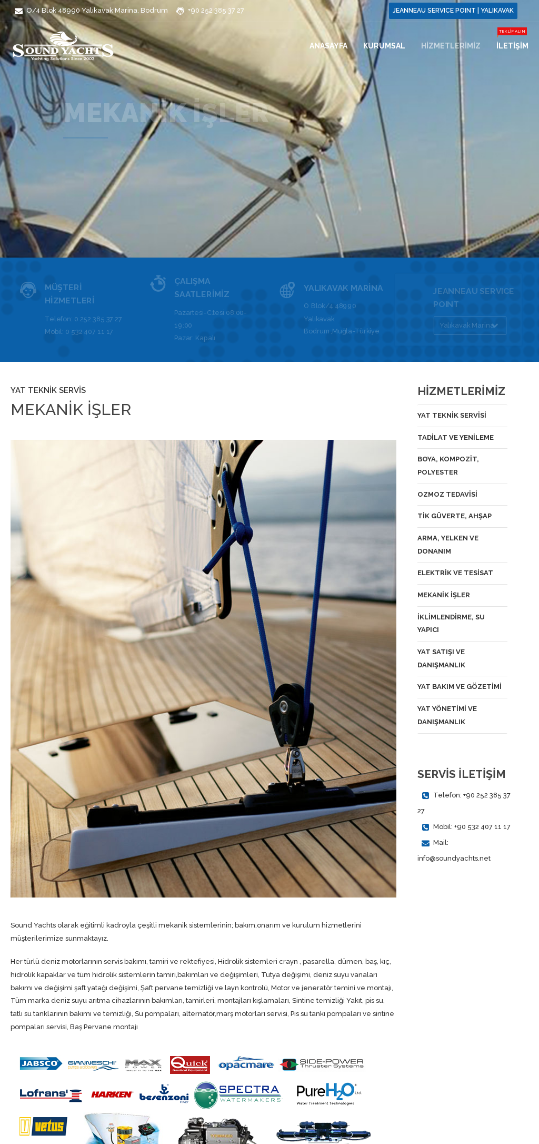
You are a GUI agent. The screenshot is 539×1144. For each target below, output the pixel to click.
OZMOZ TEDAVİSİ (447, 494)
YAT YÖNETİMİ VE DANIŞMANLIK (447, 715)
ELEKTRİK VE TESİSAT (455, 573)
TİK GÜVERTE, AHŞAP (454, 516)
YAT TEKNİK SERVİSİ (451, 415)
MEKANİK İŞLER (443, 595)
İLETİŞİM (512, 45)
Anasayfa (328, 45)
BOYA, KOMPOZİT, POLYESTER (448, 465)
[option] (203, 669)
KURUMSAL (384, 45)
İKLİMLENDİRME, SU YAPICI (451, 623)
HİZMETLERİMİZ (451, 45)
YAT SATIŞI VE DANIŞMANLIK (441, 658)
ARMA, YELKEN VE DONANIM (447, 544)
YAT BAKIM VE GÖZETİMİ (459, 687)
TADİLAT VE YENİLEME (455, 437)
